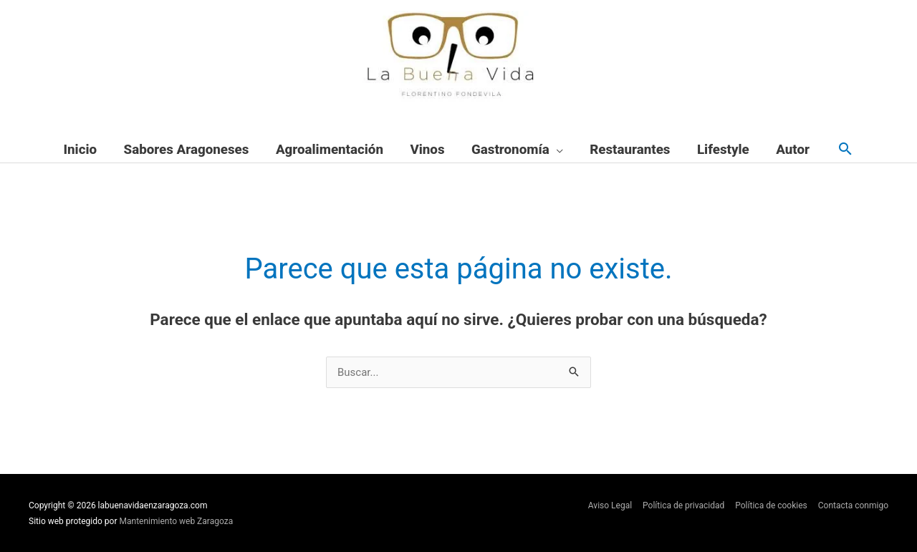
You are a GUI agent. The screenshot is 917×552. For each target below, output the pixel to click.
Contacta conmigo (853, 505)
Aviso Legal (610, 505)
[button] (845, 150)
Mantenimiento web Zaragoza (177, 521)
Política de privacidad (683, 505)
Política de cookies (771, 505)
